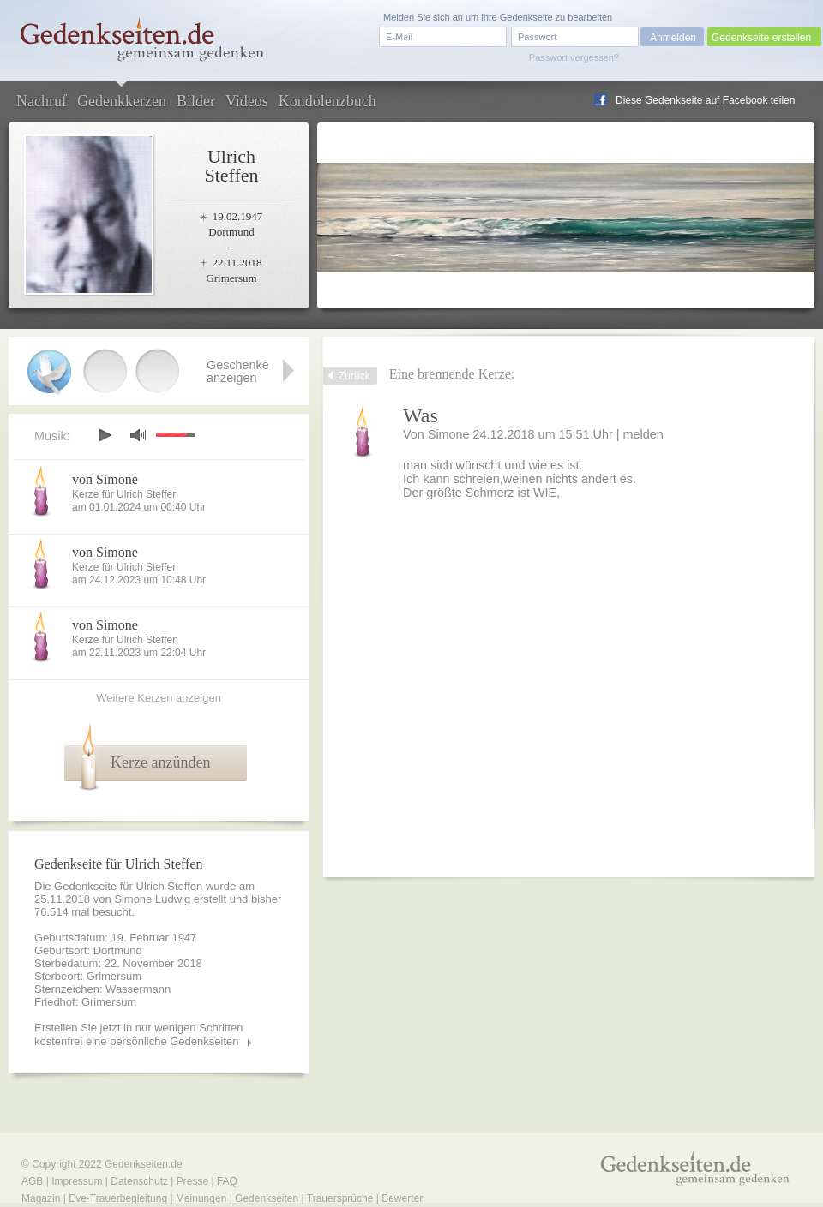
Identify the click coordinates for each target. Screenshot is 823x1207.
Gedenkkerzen (121, 101)
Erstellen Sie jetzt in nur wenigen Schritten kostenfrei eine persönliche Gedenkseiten (138, 1034)
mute (138, 434)
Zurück (354, 376)
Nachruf (41, 101)
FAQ (227, 1181)
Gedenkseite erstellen (761, 38)
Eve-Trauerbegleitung (118, 1198)
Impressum (76, 1181)
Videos (246, 101)
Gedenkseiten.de (144, 1164)
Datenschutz (139, 1181)
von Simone (105, 479)
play (104, 435)
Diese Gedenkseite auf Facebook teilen (705, 100)
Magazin (40, 1198)
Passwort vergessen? (574, 57)
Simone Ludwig (152, 899)
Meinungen (201, 1198)
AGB (32, 1181)
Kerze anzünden (160, 762)
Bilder (196, 101)
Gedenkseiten (266, 1198)
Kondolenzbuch (327, 101)
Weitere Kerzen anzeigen (158, 697)
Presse (192, 1181)
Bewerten (403, 1198)
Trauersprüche (340, 1198)
